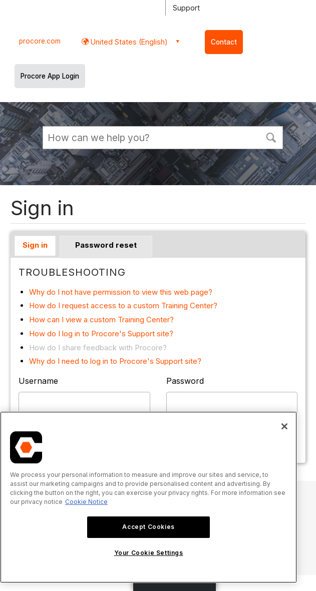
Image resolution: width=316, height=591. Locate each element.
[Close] (284, 426)
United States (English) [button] (128, 42)
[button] (271, 137)
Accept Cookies (148, 526)
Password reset (106, 245)
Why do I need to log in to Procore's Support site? (115, 361)
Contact (224, 42)
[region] (148, 497)
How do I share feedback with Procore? (98, 347)
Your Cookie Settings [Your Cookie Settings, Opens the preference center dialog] (148, 552)
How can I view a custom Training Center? (101, 319)
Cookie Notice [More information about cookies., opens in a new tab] (86, 501)
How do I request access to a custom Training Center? (123, 305)
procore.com (40, 41)
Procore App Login (50, 76)
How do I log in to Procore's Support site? (101, 333)
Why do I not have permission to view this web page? (120, 292)
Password (185, 381)
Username (38, 381)
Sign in (35, 245)
